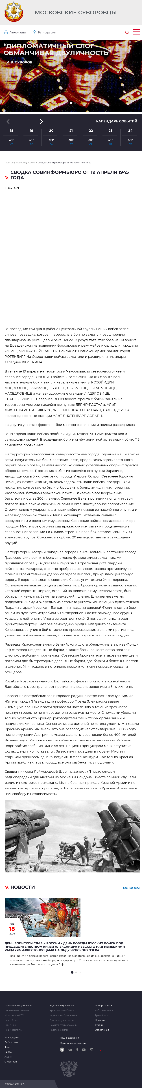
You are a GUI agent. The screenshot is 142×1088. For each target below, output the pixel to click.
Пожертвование (104, 1006)
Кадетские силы (59, 1030)
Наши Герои (11, 1020)
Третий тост (101, 1015)
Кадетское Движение (62, 1006)
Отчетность (11, 1062)
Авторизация (18, 32)
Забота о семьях (104, 1010)
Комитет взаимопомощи (63, 1025)
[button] (71, 103)
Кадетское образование (63, 1015)
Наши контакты (13, 1030)
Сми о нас (10, 1025)
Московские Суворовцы (76, 12)
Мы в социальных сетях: (73, 1043)
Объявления (102, 1030)
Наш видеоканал (69, 1037)
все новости (131, 888)
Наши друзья (12, 1037)
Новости (100, 1020)
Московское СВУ (14, 1015)
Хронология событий (62, 1010)
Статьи (99, 1025)
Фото (7, 1047)
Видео (8, 1052)
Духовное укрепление (62, 1020)
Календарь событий (116, 121)
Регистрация (47, 32)
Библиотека (11, 1042)
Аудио (8, 1057)
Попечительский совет (17, 1010)
